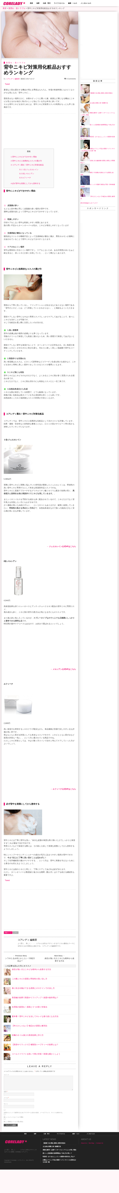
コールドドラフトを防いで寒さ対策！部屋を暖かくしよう (36, 1077)
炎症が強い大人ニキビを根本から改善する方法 (59, 983)
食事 (37, 3)
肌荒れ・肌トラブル (16, 8)
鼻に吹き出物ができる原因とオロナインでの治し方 (33, 1012)
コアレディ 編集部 (13, 79)
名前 (5, 1115)
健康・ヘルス (72, 3)
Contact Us (99, 1166)
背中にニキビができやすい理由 (24, 157)
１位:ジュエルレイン (28, 169)
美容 (31, 3)
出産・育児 (46, 3)
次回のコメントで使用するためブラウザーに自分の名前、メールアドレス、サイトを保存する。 (34, 1136)
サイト (6, 1127)
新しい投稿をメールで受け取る (13, 1145)
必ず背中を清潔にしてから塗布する (25, 183)
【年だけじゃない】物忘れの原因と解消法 (29, 1049)
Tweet (7, 84)
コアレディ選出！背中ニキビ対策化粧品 (27, 165)
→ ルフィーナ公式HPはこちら (63, 812)
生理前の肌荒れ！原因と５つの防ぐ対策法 (29, 1030)
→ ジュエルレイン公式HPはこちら (61, 570)
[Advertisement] (39, 131)
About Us (84, 1166)
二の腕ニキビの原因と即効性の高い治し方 (29, 1002)
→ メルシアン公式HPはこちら (63, 693)
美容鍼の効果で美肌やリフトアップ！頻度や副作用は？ (35, 1021)
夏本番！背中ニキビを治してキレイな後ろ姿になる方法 (35, 1040)
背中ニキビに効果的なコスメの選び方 (26, 161)
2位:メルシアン (26, 174)
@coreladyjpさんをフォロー (89, 203)
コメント (6, 1098)
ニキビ (15, 956)
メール (6, 1121)
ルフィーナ (25, 178)
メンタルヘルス (86, 3)
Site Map (91, 1166)
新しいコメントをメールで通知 (13, 1140)
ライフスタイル (59, 3)
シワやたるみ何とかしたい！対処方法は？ (20, 983)
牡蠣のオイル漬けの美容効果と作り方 (28, 1059)
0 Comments (71, 79)
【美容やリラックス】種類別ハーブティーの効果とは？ (35, 1068)
